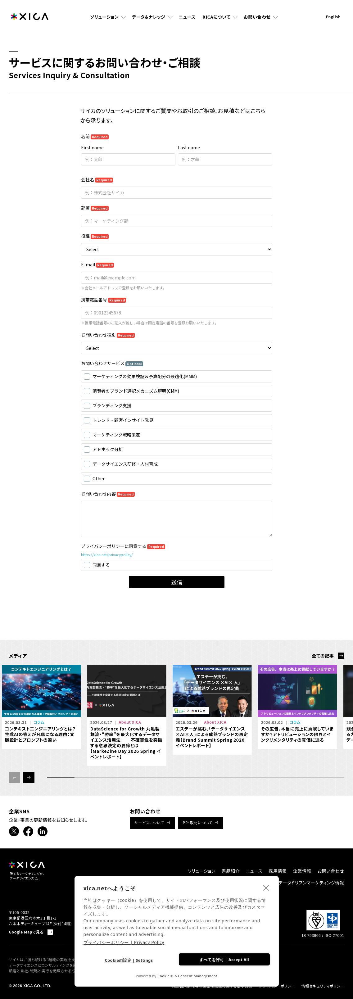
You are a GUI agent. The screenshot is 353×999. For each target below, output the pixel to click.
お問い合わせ (257, 17)
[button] (28, 777)
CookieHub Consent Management (187, 976)
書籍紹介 (231, 871)
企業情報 (302, 871)
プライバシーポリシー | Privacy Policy (124, 942)
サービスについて (149, 822)
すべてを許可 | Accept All (224, 959)
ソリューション (104, 17)
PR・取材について (198, 822)
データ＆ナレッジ (148, 17)
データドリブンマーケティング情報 (311, 882)
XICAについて (216, 17)
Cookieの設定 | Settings (129, 960)
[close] (266, 888)
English (333, 17)
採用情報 (278, 871)
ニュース (187, 17)
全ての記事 (323, 656)
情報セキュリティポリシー (322, 986)
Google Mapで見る (26, 932)
